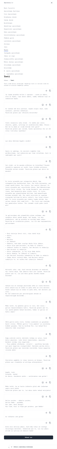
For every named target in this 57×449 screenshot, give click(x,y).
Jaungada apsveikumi (12, 53)
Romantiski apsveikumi (12, 29)
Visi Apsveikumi (10, 14)
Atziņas (7, 44)
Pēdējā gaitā (9, 38)
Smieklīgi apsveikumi (12, 26)
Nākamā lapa (28, 437)
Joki (5, 47)
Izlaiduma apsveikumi (12, 65)
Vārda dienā (8, 20)
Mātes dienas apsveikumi (13, 62)
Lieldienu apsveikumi (12, 41)
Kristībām (7, 68)
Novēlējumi (8, 23)
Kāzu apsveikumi (10, 32)
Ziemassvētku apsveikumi (13, 59)
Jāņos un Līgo (9, 56)
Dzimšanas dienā (10, 17)
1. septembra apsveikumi (13, 74)
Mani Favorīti (9, 8)
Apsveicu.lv (8, 2)
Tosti (6, 50)
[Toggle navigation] (51, 2)
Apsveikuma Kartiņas (12, 11)
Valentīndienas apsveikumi (14, 35)
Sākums (6, 80)
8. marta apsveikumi (12, 71)
